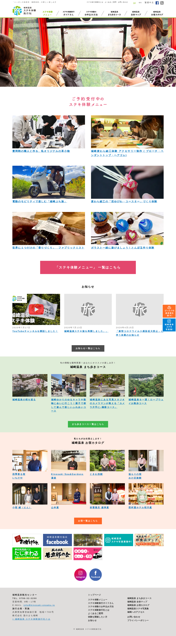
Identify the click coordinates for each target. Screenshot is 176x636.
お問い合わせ (123, 2)
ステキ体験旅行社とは (98, 610)
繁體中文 (149, 2)
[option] (88, 52)
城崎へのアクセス (136, 612)
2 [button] (154, 81)
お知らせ (92, 620)
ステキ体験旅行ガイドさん (101, 603)
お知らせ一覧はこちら (88, 348)
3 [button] (157, 81)
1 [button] (151, 81)
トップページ (94, 595)
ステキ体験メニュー (97, 600)
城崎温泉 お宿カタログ (138, 605)
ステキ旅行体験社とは (95, 2)
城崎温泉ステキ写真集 (138, 609)
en (140, 2)
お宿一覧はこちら (88, 521)
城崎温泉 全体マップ (137, 602)
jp (134, 3)
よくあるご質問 (110, 2)
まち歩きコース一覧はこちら (88, 424)
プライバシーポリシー (138, 620)
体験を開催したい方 (97, 617)
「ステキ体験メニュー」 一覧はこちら (88, 267)
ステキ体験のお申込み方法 (101, 606)
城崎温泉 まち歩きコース (139, 598)
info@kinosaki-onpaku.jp (39, 605)
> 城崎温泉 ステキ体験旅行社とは (31, 619)
